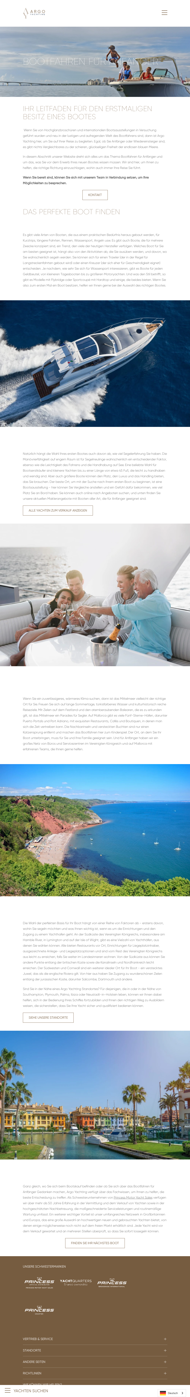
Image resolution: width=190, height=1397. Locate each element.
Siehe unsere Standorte (48, 1017)
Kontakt (95, 195)
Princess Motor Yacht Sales (133, 1197)
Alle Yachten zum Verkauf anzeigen (58, 510)
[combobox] (172, 1393)
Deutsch (169, 1393)
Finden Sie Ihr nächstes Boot (95, 1243)
